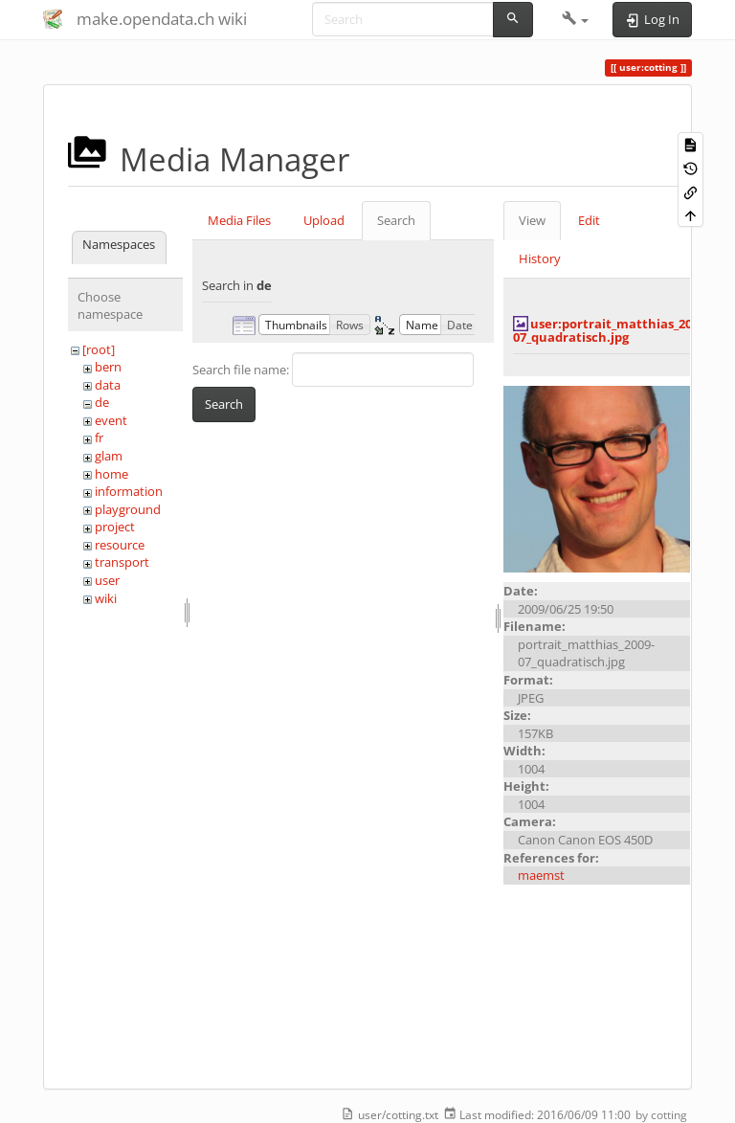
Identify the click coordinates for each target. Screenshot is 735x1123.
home (111, 474)
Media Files (239, 220)
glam (108, 455)
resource (120, 544)
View (532, 220)
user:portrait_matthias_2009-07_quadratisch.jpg (611, 330)
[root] (98, 349)
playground (128, 509)
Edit (589, 220)
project (115, 526)
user (107, 580)
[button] (575, 19)
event (111, 420)
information (129, 491)
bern (108, 366)
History (540, 258)
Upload (324, 220)
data (108, 384)
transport (122, 562)
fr (99, 437)
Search (396, 220)
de (102, 402)
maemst (541, 875)
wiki (106, 598)
